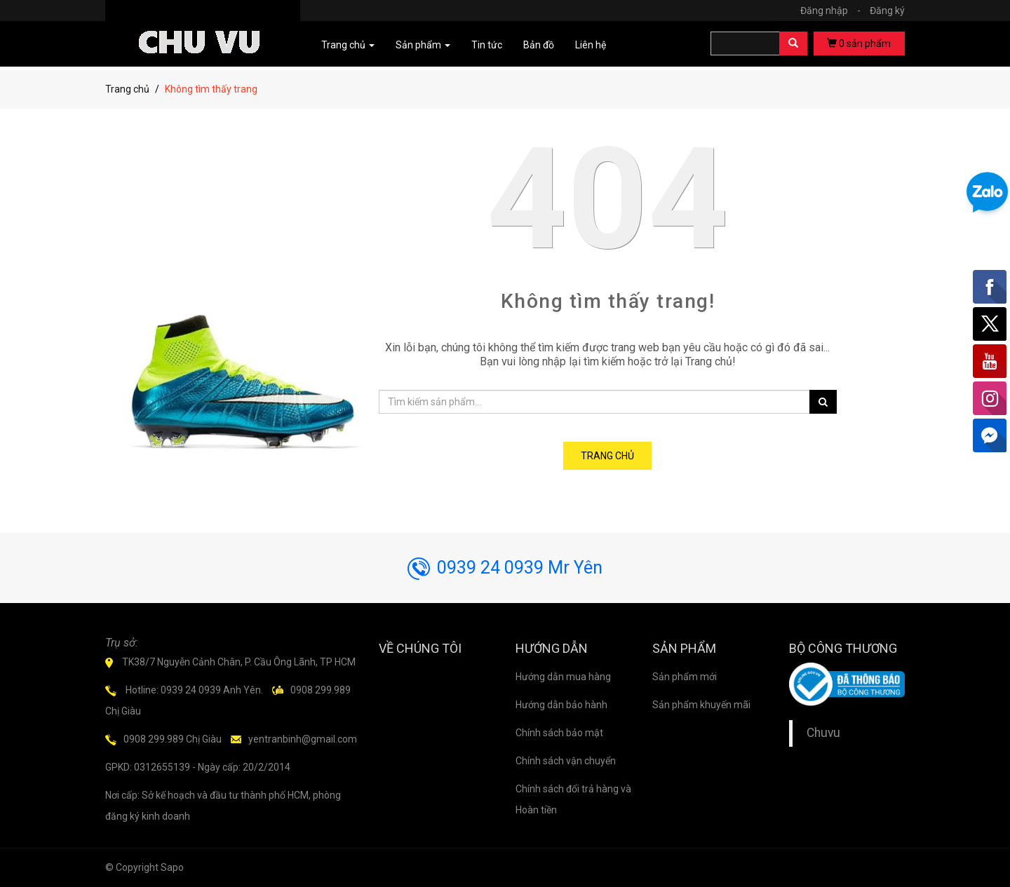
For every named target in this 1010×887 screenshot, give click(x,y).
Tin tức (486, 44)
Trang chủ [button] (348, 44)
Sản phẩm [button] (423, 44)
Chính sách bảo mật (559, 732)
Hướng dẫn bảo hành (561, 704)
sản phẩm (859, 43)
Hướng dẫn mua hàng (563, 676)
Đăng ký (887, 10)
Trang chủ (127, 89)
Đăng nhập (834, 10)
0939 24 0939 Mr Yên (505, 567)
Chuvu (823, 733)
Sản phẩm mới (684, 676)
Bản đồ (538, 44)
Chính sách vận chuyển (566, 760)
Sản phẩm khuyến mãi (701, 704)
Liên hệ (590, 44)
